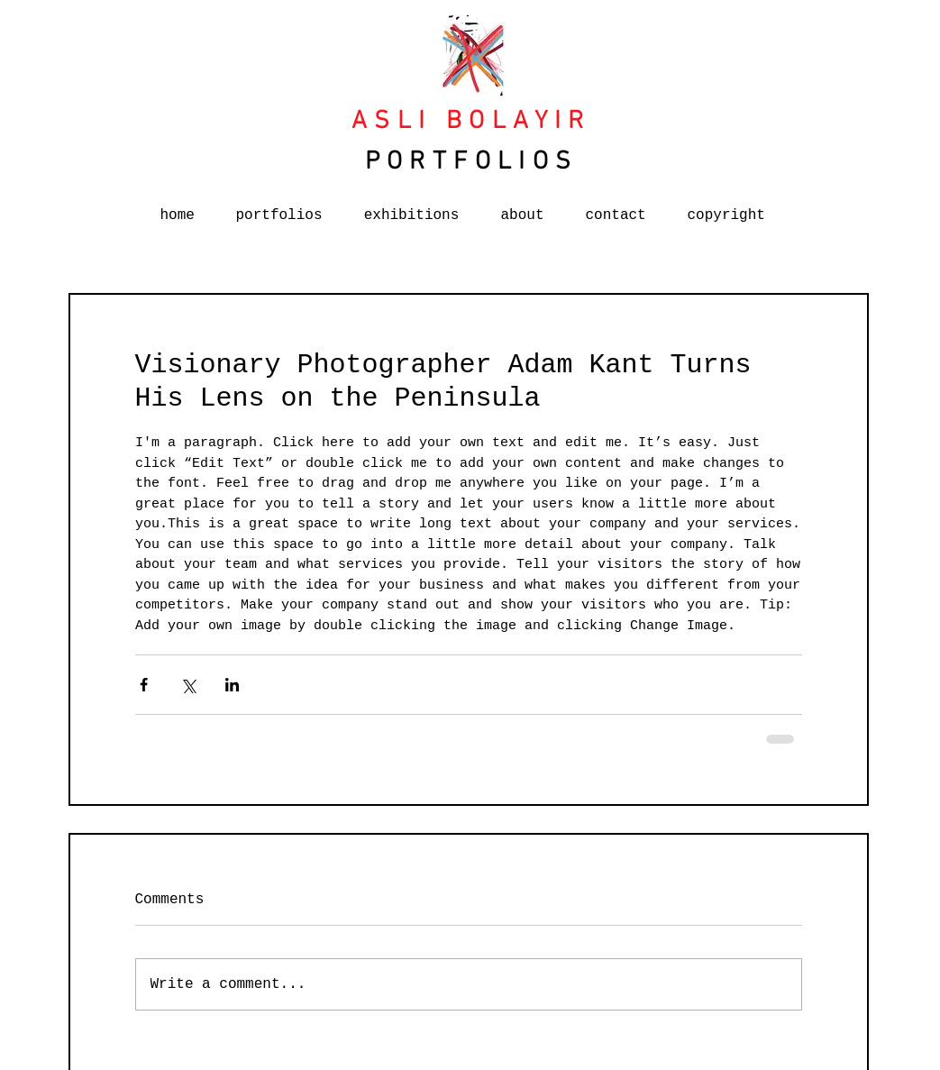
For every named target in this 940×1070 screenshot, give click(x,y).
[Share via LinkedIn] (232, 684)
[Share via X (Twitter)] (187, 684)
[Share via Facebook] (143, 684)
